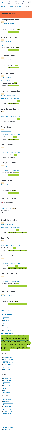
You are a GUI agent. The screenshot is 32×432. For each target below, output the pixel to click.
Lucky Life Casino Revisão (6, 59)
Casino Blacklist (6, 318)
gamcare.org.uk (7, 429)
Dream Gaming (4, 337)
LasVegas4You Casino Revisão (7, 23)
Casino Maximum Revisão (7, 295)
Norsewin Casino (7, 377)
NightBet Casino (7, 390)
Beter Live (18, 347)
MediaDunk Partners (8, 403)
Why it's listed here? (5, 27)
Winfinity (10, 345)
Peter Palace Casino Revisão (7, 41)
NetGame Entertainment (11, 347)
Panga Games (18, 337)
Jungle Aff (5, 398)
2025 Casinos (10, 2)
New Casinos (5, 310)
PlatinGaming (25, 335)
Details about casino (15, 27)
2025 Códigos (17, 2)
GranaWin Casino (7, 387)
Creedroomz (23, 347)
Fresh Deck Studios (11, 337)
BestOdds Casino (7, 392)
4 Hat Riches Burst (7, 357)
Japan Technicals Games (5, 350)
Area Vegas (25, 342)
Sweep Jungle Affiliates (8, 409)
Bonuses (2, 208)
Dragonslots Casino (7, 383)
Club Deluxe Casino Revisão (7, 224)
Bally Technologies (4, 345)
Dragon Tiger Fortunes (8, 356)
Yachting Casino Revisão (6, 77)
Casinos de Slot (6, 314)
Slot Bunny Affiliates (7, 411)
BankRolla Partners (7, 408)
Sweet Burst (6, 371)
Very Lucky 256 (6, 367)
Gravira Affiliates (7, 399)
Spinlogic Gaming (27, 344)
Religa (27, 337)
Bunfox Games (4, 348)
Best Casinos (6, 317)
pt (28, 2)
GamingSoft (3, 347)
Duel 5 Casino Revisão (6, 184)
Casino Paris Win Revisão (6, 260)
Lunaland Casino (7, 378)
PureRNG (3, 338)
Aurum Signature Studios (19, 348)
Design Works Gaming (5, 341)
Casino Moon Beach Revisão (7, 278)
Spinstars (6, 344)
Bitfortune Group (7, 404)
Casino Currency (7, 325)
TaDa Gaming (24, 341)
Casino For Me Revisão (6, 149)
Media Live (18, 340)
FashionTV (13, 340)
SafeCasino (5, 388)
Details (10, 208)
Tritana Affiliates (7, 406)
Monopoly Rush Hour (8, 362)
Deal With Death (7, 369)
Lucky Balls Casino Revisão (7, 166)
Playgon (27, 340)
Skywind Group (10, 335)
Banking (6, 208)
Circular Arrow (20, 344)
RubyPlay (12, 341)
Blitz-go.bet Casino (7, 380)
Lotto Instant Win (10, 348)
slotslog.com (6, 421)
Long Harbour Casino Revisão (7, 113)
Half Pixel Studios (17, 341)
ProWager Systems (16, 345)
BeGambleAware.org (8, 427)
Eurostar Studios (24, 345)
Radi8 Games (22, 340)
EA (9, 344)
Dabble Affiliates (7, 413)
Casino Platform (7, 322)
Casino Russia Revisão (6, 205)
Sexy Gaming (27, 348)
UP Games (28, 347)
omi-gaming (20, 342)
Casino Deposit (6, 327)
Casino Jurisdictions (7, 329)
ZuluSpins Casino (7, 385)
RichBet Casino (6, 382)
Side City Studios (10, 342)
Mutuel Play (15, 335)
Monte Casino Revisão (6, 131)
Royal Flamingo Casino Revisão (8, 95)
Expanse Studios (8, 338)
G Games (22, 338)
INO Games (20, 335)
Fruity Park (5, 361)
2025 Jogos (23, 2)
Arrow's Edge (3, 335)
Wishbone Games (13, 344)
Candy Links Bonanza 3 (8, 359)
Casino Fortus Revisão (6, 242)
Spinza (24, 337)
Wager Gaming (7, 340)
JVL (22, 337)
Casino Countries (7, 323)
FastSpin (15, 342)
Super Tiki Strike (7, 364)
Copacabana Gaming (16, 338)
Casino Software (7, 330)
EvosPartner (6, 401)
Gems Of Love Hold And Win (9, 366)
